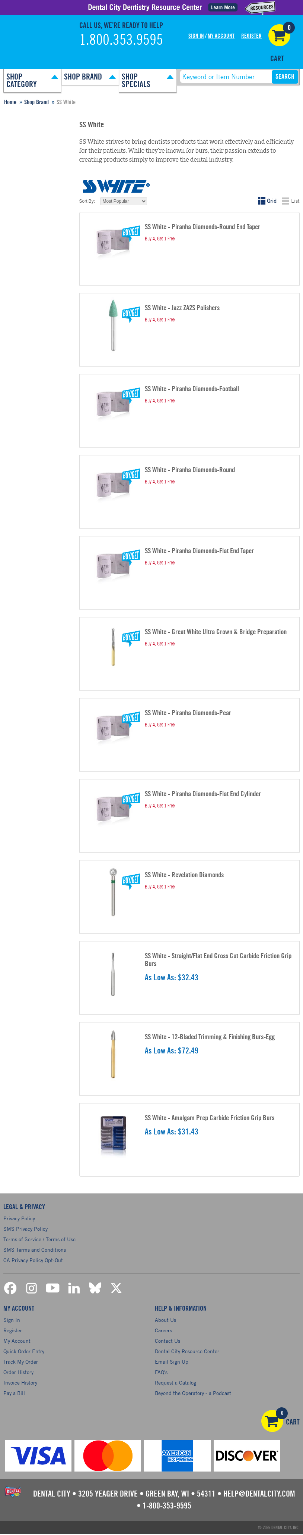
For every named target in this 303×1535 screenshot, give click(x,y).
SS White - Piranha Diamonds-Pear (188, 713)
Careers (163, 1331)
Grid (272, 200)
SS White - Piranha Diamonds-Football (192, 389)
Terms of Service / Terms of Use (39, 1239)
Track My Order (20, 1363)
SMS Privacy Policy (25, 1229)
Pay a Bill (14, 1394)
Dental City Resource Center (187, 1352)
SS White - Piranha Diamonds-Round (190, 470)
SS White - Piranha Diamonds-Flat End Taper (199, 551)
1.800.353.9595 (121, 40)
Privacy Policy (19, 1218)
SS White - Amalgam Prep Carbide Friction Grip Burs (209, 1118)
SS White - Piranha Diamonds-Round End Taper (202, 227)
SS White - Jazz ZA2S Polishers (182, 308)
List (295, 200)
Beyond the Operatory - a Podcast (193, 1394)
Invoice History (20, 1383)
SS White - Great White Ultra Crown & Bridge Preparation (216, 632)
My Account (221, 36)
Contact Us (167, 1342)
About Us (165, 1321)
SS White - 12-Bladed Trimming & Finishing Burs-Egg (210, 1037)
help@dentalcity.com (259, 1495)
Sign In (196, 36)
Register (251, 36)
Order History (18, 1373)
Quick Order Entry (23, 1352)
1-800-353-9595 (167, 1507)
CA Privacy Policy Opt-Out (33, 1260)
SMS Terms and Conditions (34, 1249)
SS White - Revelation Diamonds (184, 875)
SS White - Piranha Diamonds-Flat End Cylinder (203, 794)
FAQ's (161, 1373)
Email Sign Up (171, 1363)
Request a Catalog (175, 1383)
